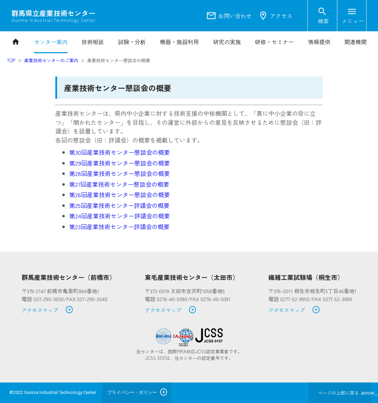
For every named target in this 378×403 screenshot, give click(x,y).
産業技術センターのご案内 (51, 60)
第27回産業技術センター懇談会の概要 (119, 184)
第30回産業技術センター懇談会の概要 (119, 152)
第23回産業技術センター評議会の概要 (119, 226)
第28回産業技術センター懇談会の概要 (119, 173)
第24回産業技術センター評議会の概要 (119, 215)
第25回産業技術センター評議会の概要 (119, 205)
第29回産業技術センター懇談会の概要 (119, 163)
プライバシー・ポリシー (132, 392)
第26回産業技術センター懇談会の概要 (119, 194)
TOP (11, 60)
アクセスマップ (47, 310)
